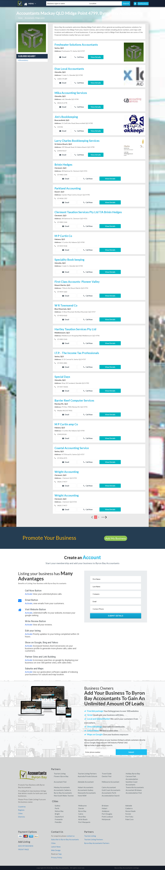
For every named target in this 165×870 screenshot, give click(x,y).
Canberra (128, 808)
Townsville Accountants (135, 787)
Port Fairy (129, 817)
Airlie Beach (82, 819)
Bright (57, 814)
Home (20, 18)
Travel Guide (106, 774)
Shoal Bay (82, 817)
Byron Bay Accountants (63, 793)
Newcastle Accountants (87, 793)
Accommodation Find (134, 793)
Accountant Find (60, 782)
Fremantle (59, 819)
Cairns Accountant (109, 787)
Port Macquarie (84, 822)
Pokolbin (58, 822)
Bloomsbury (23, 60)
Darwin (81, 808)
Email (62, 57)
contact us (71, 836)
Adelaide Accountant (86, 782)
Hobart (104, 808)
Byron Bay (82, 811)
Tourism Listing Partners (87, 774)
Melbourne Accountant (110, 782)
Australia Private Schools (87, 776)
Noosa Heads (130, 811)
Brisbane (105, 806)
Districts (21, 817)
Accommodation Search (111, 796)
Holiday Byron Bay (133, 774)
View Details (96, 57)
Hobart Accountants (85, 787)
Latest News (56, 847)
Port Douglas (107, 814)
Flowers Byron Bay (61, 776)
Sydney (57, 806)
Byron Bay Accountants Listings (126, 868)
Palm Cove (129, 819)
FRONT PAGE (23, 849)
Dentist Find (106, 776)
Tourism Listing (60, 774)
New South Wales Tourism (64, 796)
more (104, 517)
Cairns (80, 814)
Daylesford (59, 817)
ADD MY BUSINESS (25, 846)
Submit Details (115, 616)
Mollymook (106, 819)
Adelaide (128, 806)
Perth (57, 808)
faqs (60, 854)
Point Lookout (107, 817)
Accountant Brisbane (134, 790)
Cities (20, 813)
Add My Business (115, 538)
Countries (22, 807)
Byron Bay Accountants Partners (96, 843)
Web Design (55, 850)
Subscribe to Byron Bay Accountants (65, 839)
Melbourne (82, 806)
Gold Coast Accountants (111, 790)
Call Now (79, 57)
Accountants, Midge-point (35, 18)
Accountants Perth (109, 793)
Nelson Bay (59, 811)
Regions (21, 810)
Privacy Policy (56, 857)
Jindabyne (105, 811)
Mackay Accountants (62, 787)
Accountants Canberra (62, 790)
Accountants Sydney (85, 790)
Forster (128, 814)
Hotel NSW (82, 796)
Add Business (143, 4)
